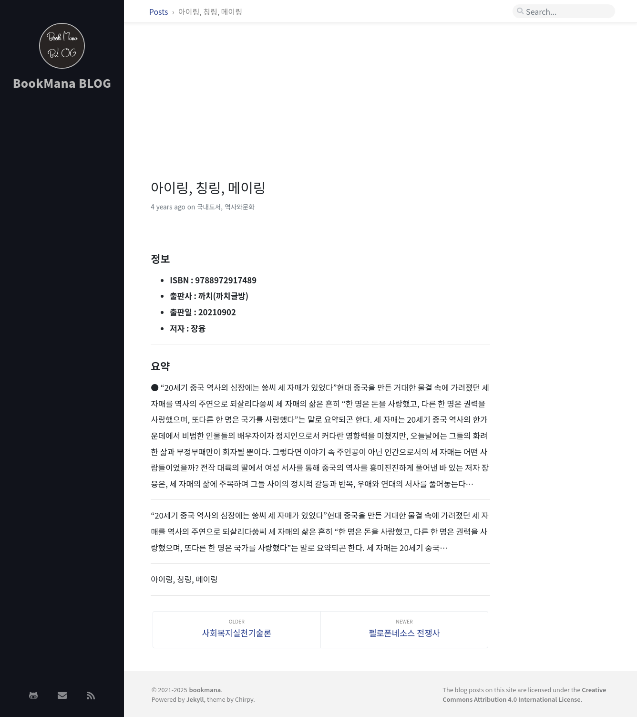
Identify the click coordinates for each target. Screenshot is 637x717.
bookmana (205, 689)
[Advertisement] (62, 249)
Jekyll (195, 699)
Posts (159, 11)
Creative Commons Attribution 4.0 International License (524, 694)
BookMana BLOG (62, 82)
